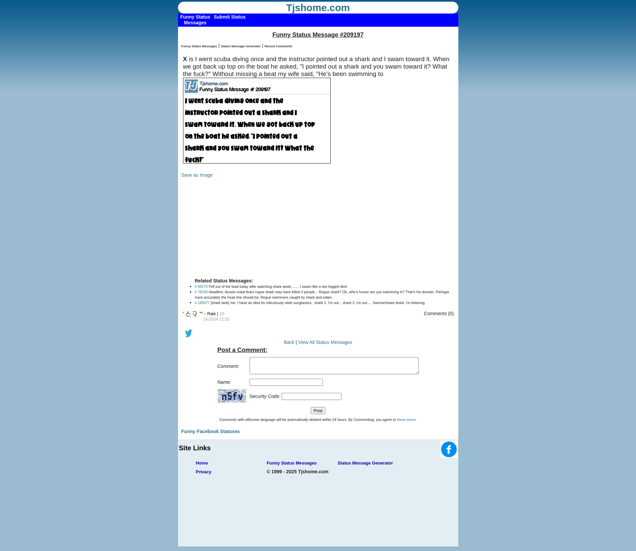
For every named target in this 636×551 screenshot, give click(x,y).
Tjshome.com (318, 7)
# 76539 (201, 292)
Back (289, 342)
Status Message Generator (241, 46)
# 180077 (202, 303)
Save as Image (197, 175)
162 (201, 312)
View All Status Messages (325, 342)
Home (202, 466)
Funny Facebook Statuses (210, 434)
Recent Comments (278, 46)
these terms (406, 423)
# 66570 (201, 286)
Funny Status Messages (199, 46)
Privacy (203, 474)
